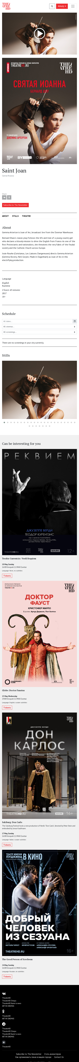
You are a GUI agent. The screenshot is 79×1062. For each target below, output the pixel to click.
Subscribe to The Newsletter (15, 205)
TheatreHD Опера (9, 1001)
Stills (15, 216)
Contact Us (59, 1057)
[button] (4, 422)
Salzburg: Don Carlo (12, 822)
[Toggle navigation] (73, 6)
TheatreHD (6, 998)
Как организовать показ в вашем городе (33, 1057)
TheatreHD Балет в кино (11, 1003)
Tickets (7, 575)
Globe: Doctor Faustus (13, 690)
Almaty (62, 6)
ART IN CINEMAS (8, 1006)
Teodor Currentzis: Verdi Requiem (19, 558)
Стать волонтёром (52, 1054)
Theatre (26, 216)
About (5, 216)
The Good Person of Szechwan (17, 959)
